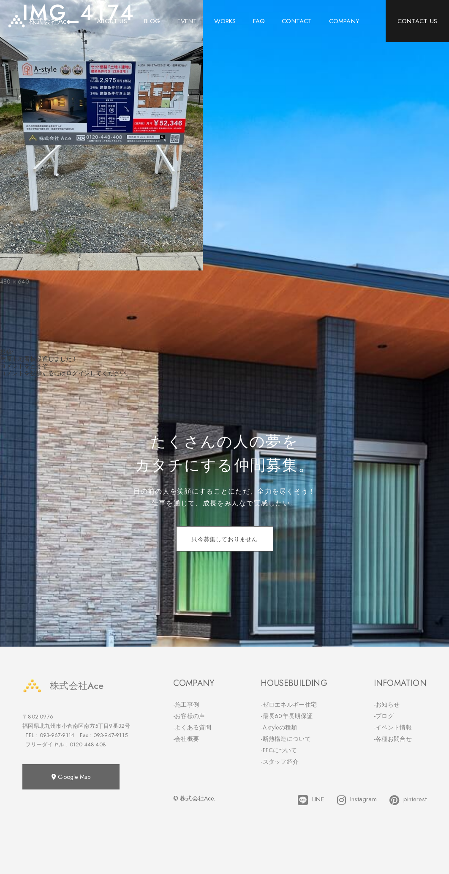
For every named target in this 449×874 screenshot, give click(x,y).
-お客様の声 (189, 716)
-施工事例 (186, 704)
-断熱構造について (286, 739)
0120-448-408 (88, 744)
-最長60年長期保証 (287, 716)
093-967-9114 (57, 735)
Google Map (71, 777)
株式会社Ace (62, 685)
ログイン (78, 373)
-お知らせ (387, 704)
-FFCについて (279, 750)
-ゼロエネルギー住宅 (289, 704)
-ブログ (384, 716)
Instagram (357, 800)
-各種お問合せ (393, 739)
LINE (311, 800)
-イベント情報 (393, 727)
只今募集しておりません (224, 539)
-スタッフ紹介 (280, 761)
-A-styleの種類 (279, 727)
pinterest (408, 800)
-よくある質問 (192, 727)
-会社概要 (186, 739)
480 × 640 (14, 281)
